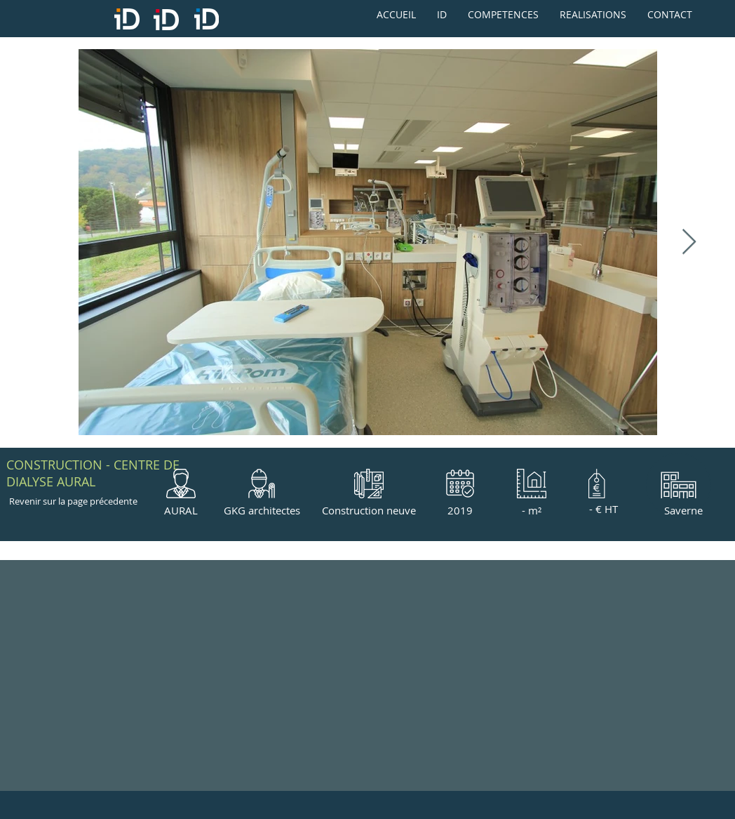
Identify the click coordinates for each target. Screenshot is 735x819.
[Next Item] (689, 242)
